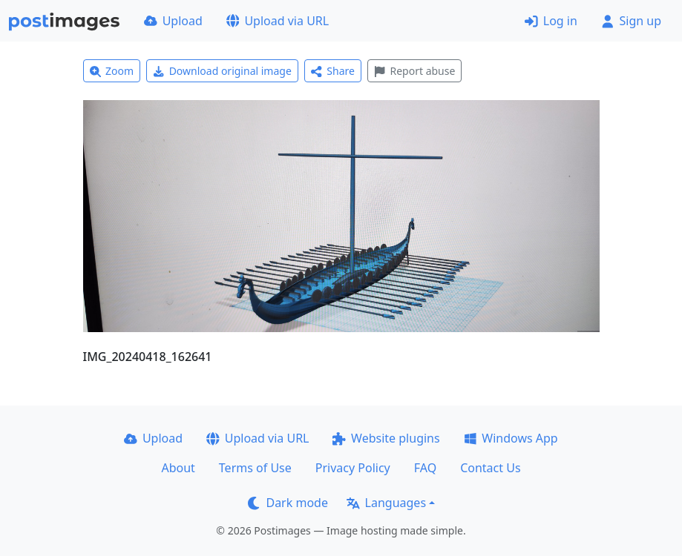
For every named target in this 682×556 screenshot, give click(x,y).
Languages (386, 502)
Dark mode (288, 502)
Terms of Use (255, 468)
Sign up (631, 21)
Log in (551, 21)
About (177, 468)
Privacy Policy (352, 468)
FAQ (425, 468)
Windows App (511, 438)
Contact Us (490, 468)
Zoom (112, 71)
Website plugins (385, 438)
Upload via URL (277, 21)
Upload (173, 21)
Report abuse (414, 71)
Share (333, 71)
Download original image (222, 71)
